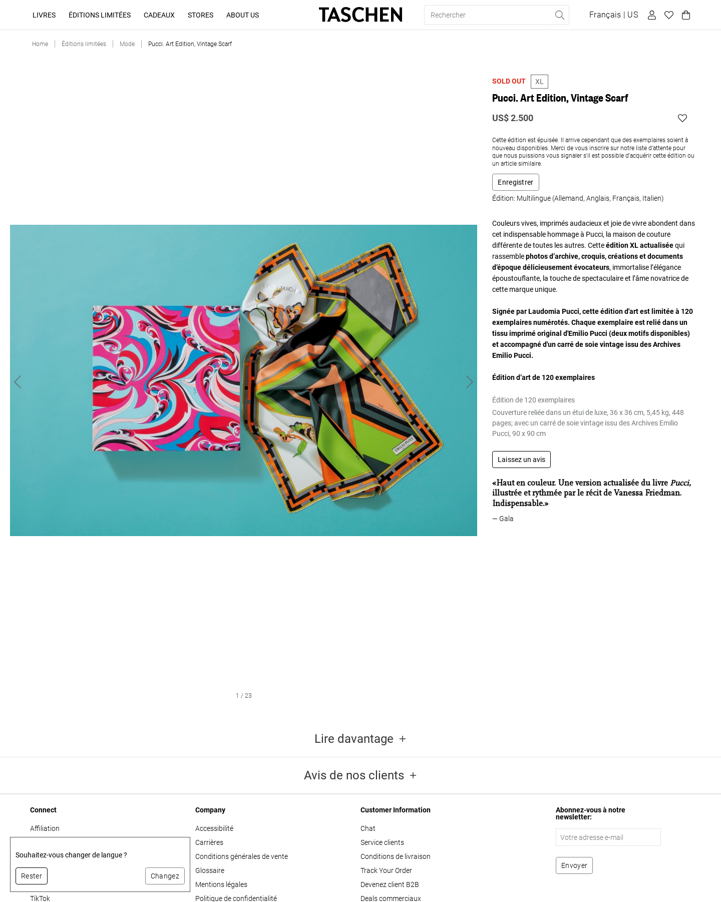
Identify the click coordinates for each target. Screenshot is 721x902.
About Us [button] (242, 15)
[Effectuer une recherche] (559, 15)
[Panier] (684, 15)
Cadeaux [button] (159, 15)
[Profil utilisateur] (650, 15)
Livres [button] (44, 15)
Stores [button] (200, 15)
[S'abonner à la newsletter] (574, 865)
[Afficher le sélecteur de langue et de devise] (613, 15)
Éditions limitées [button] (100, 15)
